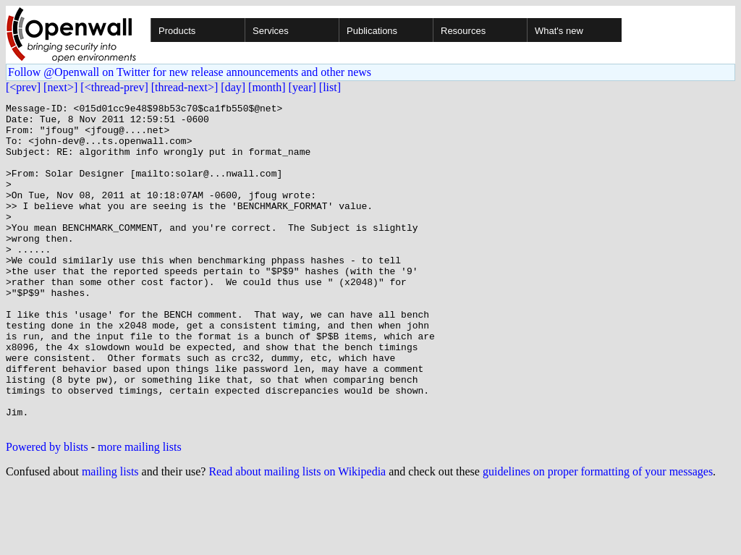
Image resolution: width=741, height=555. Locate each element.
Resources (463, 30)
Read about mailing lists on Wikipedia (297, 536)
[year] (302, 87)
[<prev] (23, 87)
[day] (233, 87)
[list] (330, 87)
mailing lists (110, 536)
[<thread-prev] (114, 87)
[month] (267, 87)
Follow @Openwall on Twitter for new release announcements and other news (189, 72)
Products (176, 30)
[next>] (60, 87)
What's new (559, 30)
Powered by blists (47, 512)
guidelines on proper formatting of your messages (598, 536)
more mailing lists (140, 512)
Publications (372, 30)
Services (271, 30)
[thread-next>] (185, 87)
